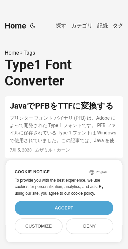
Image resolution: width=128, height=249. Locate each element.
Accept (64, 207)
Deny (89, 226)
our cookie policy (79, 193)
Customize (38, 226)
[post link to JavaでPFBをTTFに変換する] (64, 127)
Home (15, 25)
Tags (29, 53)
